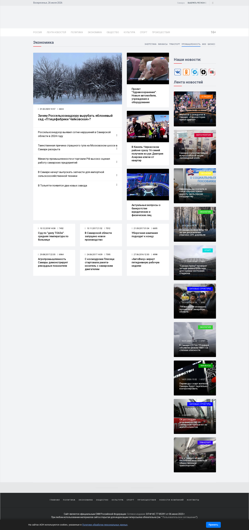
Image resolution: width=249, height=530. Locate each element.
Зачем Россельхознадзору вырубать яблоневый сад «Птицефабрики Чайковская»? (75, 117)
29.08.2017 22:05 (46, 254)
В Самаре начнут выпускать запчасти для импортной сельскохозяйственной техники (77, 174)
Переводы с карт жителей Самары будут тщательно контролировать (193, 386)
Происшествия (161, 32)
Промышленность (190, 44)
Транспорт (174, 44)
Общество (113, 32)
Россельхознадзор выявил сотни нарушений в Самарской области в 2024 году (77, 134)
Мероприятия (203, 135)
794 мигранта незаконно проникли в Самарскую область (192, 309)
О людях (206, 96)
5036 (203, 225)
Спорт (143, 32)
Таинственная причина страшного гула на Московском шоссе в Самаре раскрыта (77, 147)
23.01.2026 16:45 (189, 225)
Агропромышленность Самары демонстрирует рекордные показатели (53, 262)
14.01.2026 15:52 (189, 379)
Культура (129, 32)
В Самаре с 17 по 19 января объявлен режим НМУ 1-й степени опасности (194, 347)
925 (202, 149)
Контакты (193, 500)
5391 (203, 302)
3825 (203, 453)
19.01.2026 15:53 (189, 302)
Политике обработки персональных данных (104, 524)
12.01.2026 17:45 (189, 415)
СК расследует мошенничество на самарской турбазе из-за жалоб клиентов (193, 423)
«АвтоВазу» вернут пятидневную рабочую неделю (146, 262)
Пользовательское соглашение (179, 517)
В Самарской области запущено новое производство (98, 236)
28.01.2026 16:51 (189, 149)
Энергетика (150, 44)
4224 (60, 109)
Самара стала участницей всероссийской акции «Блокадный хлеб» (193, 155)
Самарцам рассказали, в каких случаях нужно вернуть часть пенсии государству (193, 193)
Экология (205, 212)
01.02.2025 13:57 (46, 109)
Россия (37, 32)
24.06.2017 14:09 (93, 254)
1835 (203, 261)
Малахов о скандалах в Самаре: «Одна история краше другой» (192, 117)
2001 (203, 184)
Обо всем (206, 173)
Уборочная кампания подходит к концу (145, 234)
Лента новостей (56, 32)
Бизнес (211, 44)
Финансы (162, 44)
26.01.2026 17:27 (189, 184)
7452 (60, 228)
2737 (203, 341)
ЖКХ (204, 44)
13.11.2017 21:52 (93, 228)
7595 (107, 254)
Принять (213, 524)
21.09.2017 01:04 (140, 228)
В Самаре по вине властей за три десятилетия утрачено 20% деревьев (193, 232)
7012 (107, 228)
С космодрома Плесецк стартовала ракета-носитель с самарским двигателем (99, 264)
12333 (203, 110)
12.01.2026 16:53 (189, 453)
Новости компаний (171, 500)
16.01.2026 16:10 (189, 341)
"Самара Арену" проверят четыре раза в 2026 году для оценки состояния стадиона (193, 270)
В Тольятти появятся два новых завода (77, 185)
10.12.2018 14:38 (46, 228)
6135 (203, 415)
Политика (77, 32)
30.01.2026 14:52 (189, 110)
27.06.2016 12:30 (140, 254)
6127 (203, 379)
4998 (154, 254)
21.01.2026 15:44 (189, 261)
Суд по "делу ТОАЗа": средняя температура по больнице (53, 236)
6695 (154, 228)
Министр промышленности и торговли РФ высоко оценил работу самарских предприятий (77, 160)
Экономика (95, 32)
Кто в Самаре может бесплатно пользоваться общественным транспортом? (193, 462)
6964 (60, 254)
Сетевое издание (136, 514)
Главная (55, 500)
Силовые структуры (200, 289)
